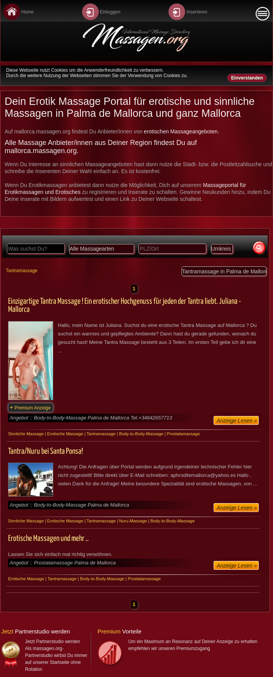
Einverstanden (247, 78)
